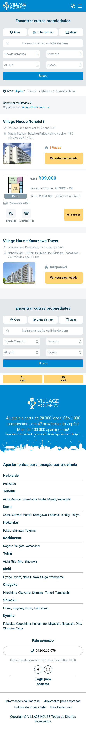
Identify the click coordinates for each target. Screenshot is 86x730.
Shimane (38, 592)
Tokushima (41, 608)
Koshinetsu (12, 538)
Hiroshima (10, 592)
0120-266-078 (46, 650)
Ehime (7, 608)
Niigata (19, 546)
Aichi (6, 561)
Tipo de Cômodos (21, 54)
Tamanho (64, 54)
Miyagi (51, 499)
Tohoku (9, 491)
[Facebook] (38, 669)
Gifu (14, 561)
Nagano (8, 546)
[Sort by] (36, 107)
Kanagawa (40, 515)
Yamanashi (33, 546)
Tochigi (65, 515)
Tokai (7, 553)
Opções (64, 65)
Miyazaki (54, 624)
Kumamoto (39, 624)
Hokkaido (11, 476)
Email (63, 380)
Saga (19, 628)
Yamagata (64, 499)
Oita (78, 624)
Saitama (53, 515)
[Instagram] (48, 669)
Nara (26, 577)
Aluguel (21, 65)
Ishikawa (18, 530)
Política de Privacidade (30, 707)
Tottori (49, 592)
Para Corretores (61, 707)
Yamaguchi (62, 592)
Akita (6, 499)
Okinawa (9, 628)
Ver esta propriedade (63, 158)
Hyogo (7, 577)
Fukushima (29, 499)
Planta (15, 196)
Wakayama (56, 577)
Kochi (28, 608)
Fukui (6, 530)
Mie (20, 561)
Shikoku (9, 600)
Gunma (16, 515)
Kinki (7, 569)
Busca (43, 76)
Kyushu (9, 616)
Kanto (8, 507)
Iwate (42, 499)
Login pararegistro (43, 681)
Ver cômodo (73, 214)
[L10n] (73, 6)
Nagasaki (68, 624)
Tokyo (75, 515)
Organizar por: (12, 107)
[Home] (43, 403)
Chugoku (10, 584)
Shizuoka (30, 561)
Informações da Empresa (22, 701)
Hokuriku (10, 522)
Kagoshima (23, 624)
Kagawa (18, 608)
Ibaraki (27, 515)
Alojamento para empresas (62, 701)
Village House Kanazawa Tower (30, 241)
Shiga (44, 577)
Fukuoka (8, 624)
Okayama (24, 592)
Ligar (22, 380)
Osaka (34, 577)
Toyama (30, 530)
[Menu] (80, 6)
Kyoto (17, 577)
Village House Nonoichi (23, 121)
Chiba (7, 515)
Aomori (16, 499)
